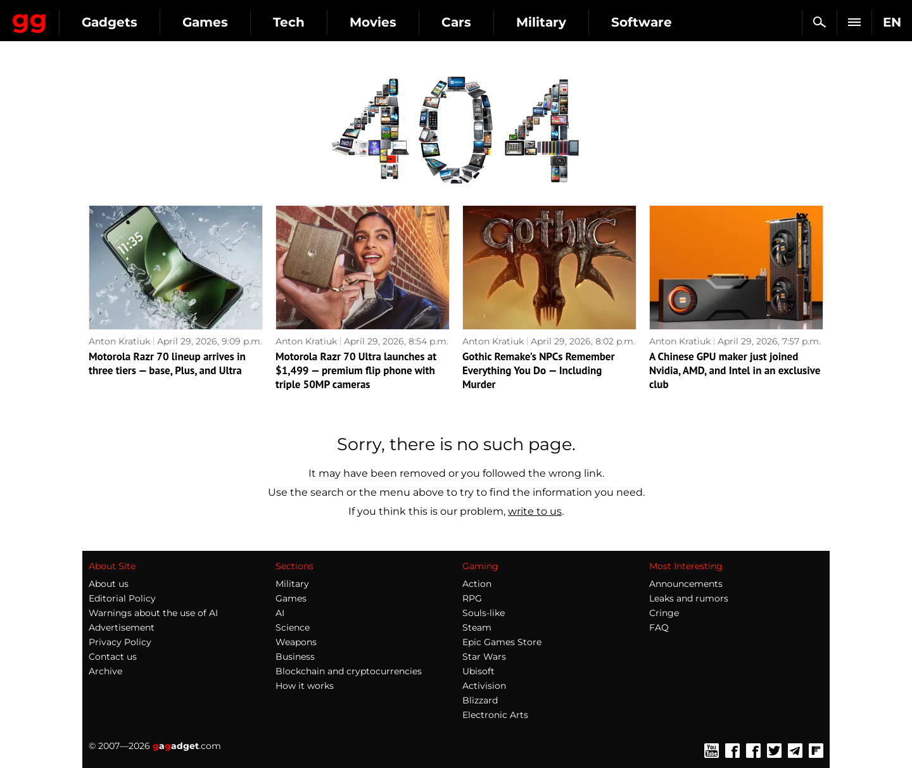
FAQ (659, 627)
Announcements (686, 583)
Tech (400, 22)
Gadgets (221, 22)
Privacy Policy (120, 642)
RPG (472, 598)
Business (295, 656)
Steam (476, 627)
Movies (484, 22)
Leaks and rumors (688, 598)
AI (280, 613)
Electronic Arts (495, 715)
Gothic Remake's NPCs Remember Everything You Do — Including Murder (538, 370)
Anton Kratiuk (119, 341)
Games (316, 22)
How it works (305, 685)
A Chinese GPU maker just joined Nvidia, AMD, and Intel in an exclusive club (734, 370)
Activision (484, 685)
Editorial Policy (122, 598)
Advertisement (122, 627)
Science (293, 627)
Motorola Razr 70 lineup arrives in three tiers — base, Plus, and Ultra (167, 363)
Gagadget (85, 17)
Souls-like (483, 613)
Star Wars (484, 656)
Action (476, 583)
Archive (105, 671)
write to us (535, 511)
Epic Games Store (502, 642)
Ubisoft (478, 671)
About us (109, 583)
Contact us (113, 656)
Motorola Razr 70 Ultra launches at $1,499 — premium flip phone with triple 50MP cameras (356, 370)
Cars (568, 22)
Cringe (664, 613)
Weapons (296, 642)
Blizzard (480, 700)
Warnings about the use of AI (153, 613)
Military (653, 22)
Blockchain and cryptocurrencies (349, 671)
